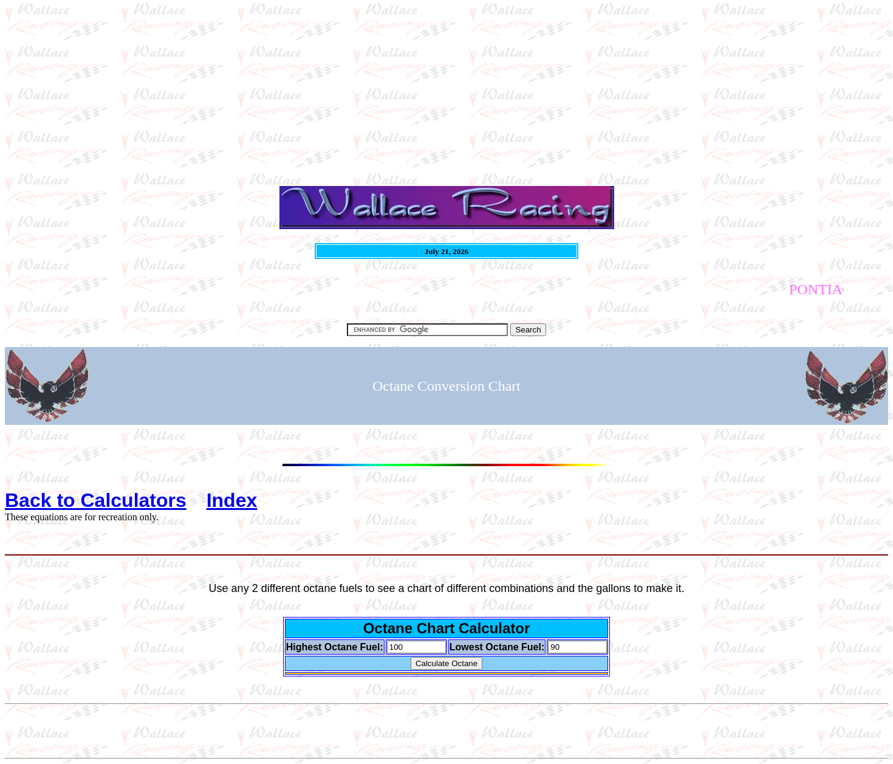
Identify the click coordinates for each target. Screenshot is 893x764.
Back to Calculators (95, 500)
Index (232, 500)
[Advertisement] (369, 90)
